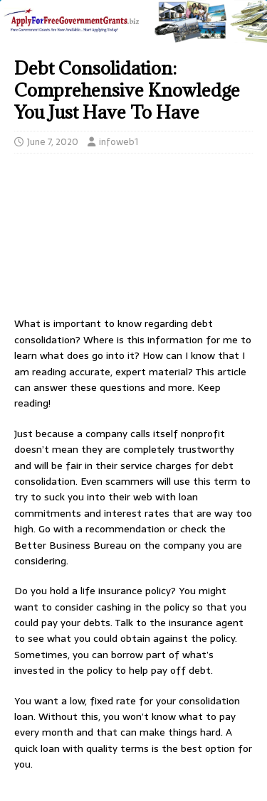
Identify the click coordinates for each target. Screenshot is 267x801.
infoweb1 (118, 141)
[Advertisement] (133, 239)
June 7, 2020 (52, 141)
